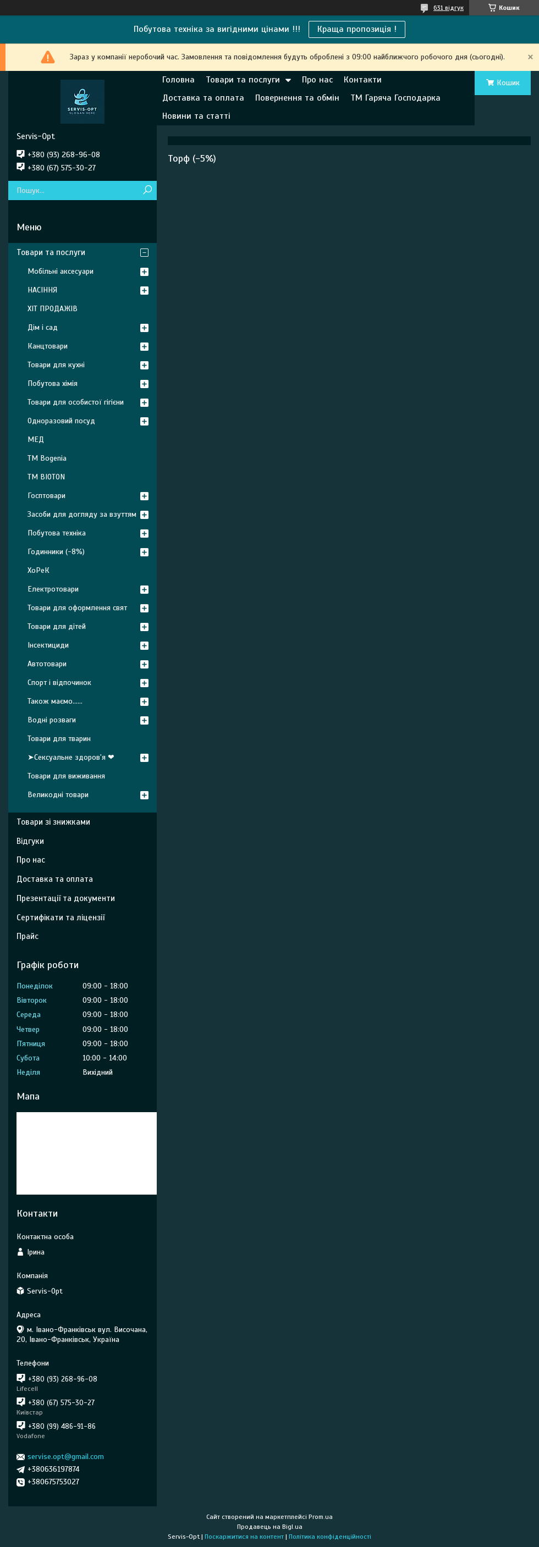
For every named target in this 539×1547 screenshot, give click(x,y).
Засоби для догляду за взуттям (82, 514)
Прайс (27, 936)
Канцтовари (48, 346)
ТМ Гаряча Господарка (395, 97)
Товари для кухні (56, 364)
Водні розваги (52, 720)
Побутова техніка (57, 533)
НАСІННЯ (42, 290)
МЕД (36, 439)
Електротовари (53, 589)
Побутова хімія (53, 383)
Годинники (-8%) (56, 551)
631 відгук (448, 8)
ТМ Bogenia (47, 458)
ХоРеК (39, 570)
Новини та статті (196, 115)
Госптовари (46, 495)
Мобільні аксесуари (61, 271)
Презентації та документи (65, 898)
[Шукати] (147, 190)
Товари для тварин (59, 738)
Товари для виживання (66, 776)
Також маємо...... (55, 701)
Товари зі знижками (53, 822)
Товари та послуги (243, 79)
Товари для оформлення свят (77, 607)
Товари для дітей (57, 626)
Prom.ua (321, 1517)
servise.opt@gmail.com (66, 1456)
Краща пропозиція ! (357, 29)
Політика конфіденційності (330, 1536)
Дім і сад (43, 327)
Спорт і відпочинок (59, 682)
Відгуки (30, 841)
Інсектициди (48, 645)
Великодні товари (58, 794)
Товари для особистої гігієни (76, 402)
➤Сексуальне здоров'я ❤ (71, 757)
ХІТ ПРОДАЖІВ (53, 308)
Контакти (363, 79)
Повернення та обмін (297, 97)
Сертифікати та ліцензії (60, 917)
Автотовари (47, 663)
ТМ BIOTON (46, 477)
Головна (178, 79)
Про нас (317, 79)
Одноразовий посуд (61, 421)
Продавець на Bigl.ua (269, 1527)
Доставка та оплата (203, 97)
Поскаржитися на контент (244, 1536)
